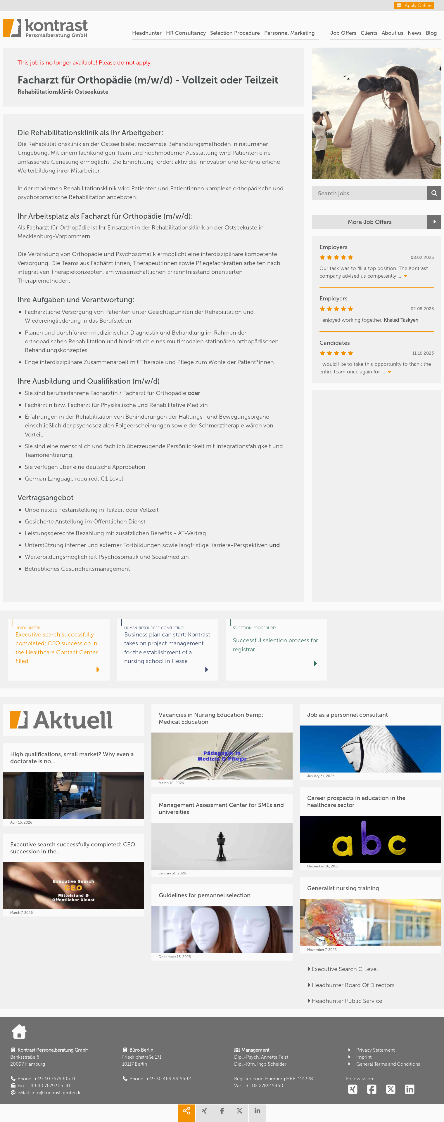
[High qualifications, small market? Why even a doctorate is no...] (73, 784)
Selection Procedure (235, 33)
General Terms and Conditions (383, 1064)
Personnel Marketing (289, 33)
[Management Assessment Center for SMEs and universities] (222, 835)
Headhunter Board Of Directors (347, 985)
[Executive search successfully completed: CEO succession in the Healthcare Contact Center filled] (59, 650)
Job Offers (343, 33)
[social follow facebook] (371, 1089)
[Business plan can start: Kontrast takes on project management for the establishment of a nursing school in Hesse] (167, 650)
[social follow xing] (352, 1089)
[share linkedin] (257, 1113)
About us (392, 33)
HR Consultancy (186, 33)
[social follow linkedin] (409, 1089)
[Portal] (45, 29)
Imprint (359, 1057)
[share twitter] (239, 1113)
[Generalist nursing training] (370, 915)
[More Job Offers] (376, 222)
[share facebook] (221, 1113)
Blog (431, 33)
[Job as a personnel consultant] (370, 742)
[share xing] (204, 1113)
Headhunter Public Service (341, 1000)
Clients (369, 33)
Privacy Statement (370, 1050)
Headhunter (147, 33)
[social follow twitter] (390, 1089)
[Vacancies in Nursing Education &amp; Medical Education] (222, 745)
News (414, 33)
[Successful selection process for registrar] (276, 650)
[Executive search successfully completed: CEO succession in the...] (73, 875)
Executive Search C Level (339, 969)
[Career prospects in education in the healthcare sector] (370, 828)
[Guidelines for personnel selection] (222, 922)
